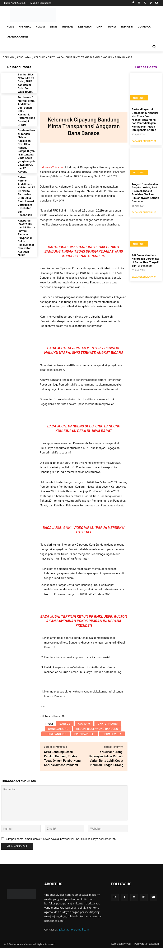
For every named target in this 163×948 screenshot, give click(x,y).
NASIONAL (138, 97)
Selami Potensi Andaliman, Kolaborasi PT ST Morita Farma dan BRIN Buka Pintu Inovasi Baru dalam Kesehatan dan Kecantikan (26, 163)
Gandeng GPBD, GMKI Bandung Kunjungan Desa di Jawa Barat (87, 428)
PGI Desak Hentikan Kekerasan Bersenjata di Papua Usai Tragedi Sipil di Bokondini (145, 249)
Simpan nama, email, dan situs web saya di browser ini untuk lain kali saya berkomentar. (61, 838)
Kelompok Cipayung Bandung (97, 728)
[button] (154, 47)
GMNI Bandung (58, 728)
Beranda (9, 57)
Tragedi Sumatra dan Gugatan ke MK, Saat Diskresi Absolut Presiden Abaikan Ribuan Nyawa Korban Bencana (146, 185)
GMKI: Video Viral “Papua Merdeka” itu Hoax (94, 529)
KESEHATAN (24, 57)
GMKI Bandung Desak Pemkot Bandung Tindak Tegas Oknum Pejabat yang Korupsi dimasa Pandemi (83, 251)
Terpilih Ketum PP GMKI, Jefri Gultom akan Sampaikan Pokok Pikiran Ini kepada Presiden (86, 620)
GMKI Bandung (108, 723)
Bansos (64, 723)
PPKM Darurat (84, 734)
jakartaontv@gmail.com (74, 929)
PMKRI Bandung (55, 734)
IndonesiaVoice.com (52, 167)
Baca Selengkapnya (144, 137)
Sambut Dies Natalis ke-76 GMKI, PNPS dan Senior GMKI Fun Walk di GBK (26, 81)
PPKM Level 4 (112, 734)
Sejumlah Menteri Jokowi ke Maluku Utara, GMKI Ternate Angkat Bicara (83, 350)
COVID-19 (84, 723)
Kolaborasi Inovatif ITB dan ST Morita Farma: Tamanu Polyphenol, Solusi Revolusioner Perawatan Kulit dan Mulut (26, 193)
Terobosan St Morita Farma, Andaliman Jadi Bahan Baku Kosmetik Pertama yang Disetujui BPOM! (26, 103)
